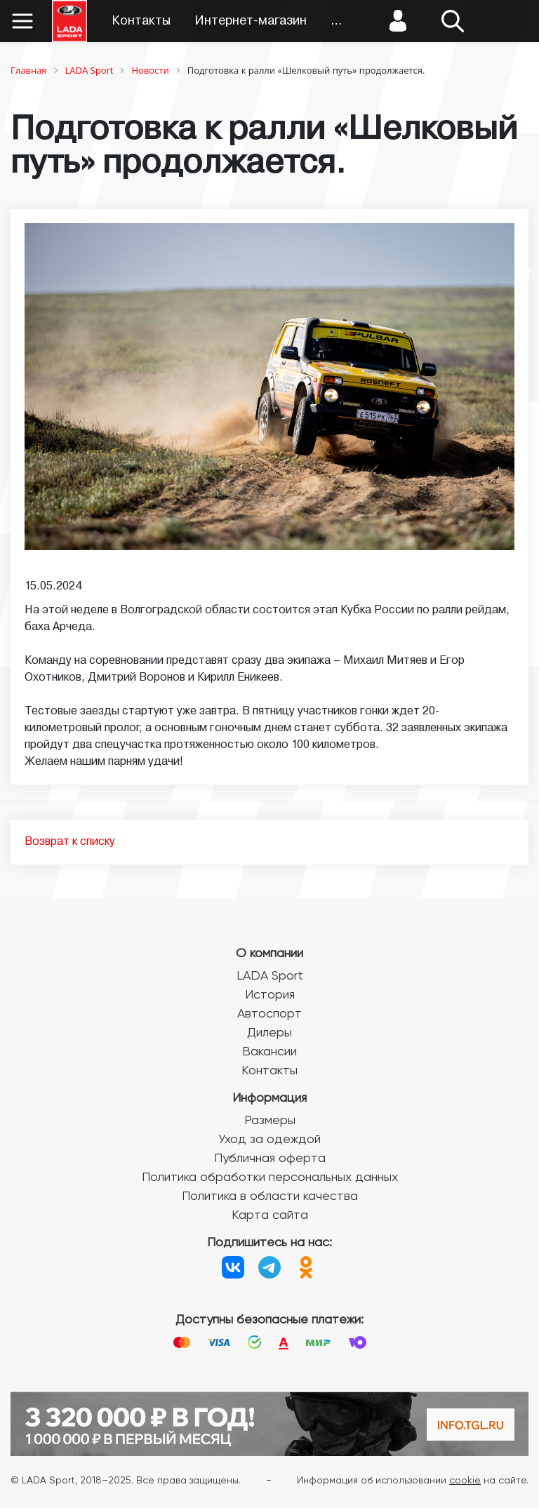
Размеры (269, 1120)
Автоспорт (269, 1014)
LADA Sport (270, 976)
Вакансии (269, 1052)
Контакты (141, 21)
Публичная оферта (270, 1158)
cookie (465, 1481)
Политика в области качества (270, 1196)
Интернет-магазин (250, 21)
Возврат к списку (70, 842)
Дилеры (269, 1033)
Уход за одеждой (269, 1139)
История (270, 995)
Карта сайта (270, 1215)
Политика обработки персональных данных (270, 1177)
